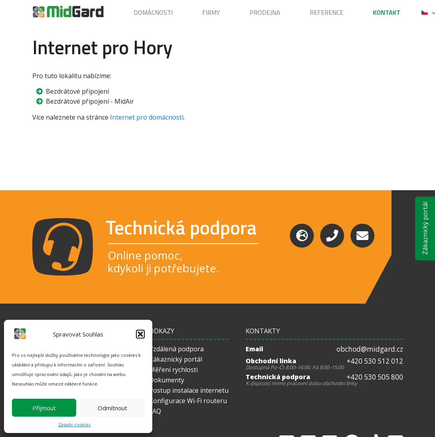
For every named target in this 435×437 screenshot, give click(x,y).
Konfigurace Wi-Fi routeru (188, 400)
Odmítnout (112, 408)
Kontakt (386, 12)
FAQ (155, 411)
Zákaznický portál (425, 228)
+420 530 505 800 (374, 377)
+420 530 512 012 (374, 361)
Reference (326, 12)
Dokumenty (166, 380)
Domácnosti (153, 12)
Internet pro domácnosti (146, 117)
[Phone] (332, 236)
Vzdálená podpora (176, 348)
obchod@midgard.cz (370, 349)
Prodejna (265, 12)
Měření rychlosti (173, 369)
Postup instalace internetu (188, 390)
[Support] (302, 236)
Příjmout (44, 408)
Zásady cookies (74, 424)
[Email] (362, 236)
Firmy (211, 12)
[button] (140, 334)
